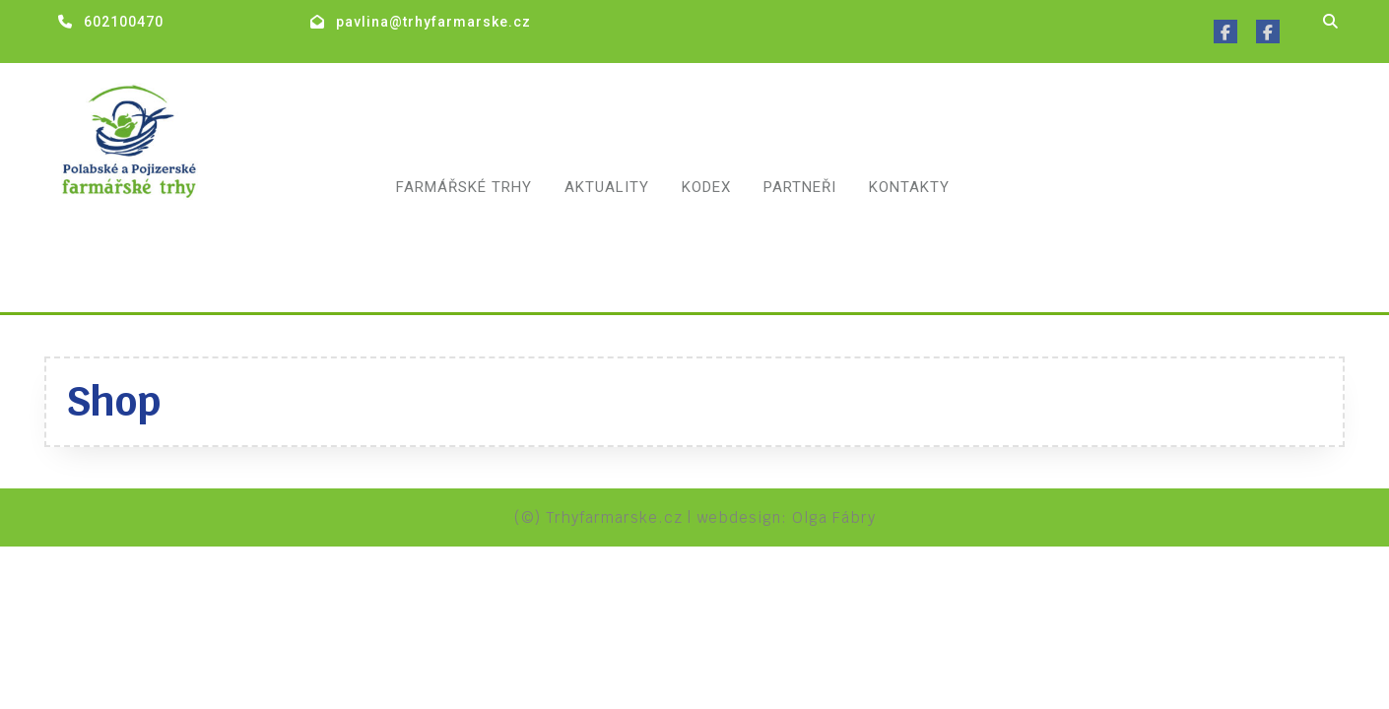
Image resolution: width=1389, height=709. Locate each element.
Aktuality (606, 187)
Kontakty (909, 187)
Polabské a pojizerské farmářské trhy (172, 249)
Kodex (706, 187)
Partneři (799, 187)
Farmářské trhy (464, 187)
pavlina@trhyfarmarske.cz (433, 22)
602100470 (124, 22)
